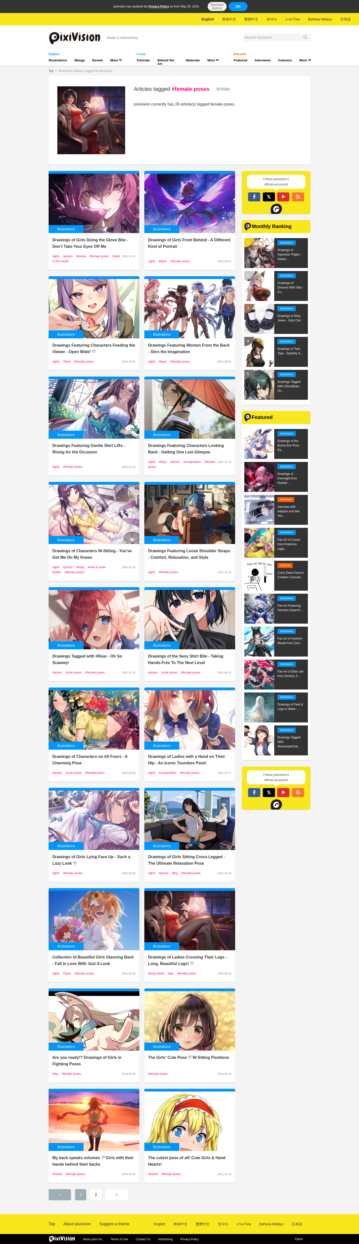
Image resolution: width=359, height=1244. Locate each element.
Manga (80, 60)
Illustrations (58, 60)
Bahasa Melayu (320, 19)
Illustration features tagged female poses (85, 71)
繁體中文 (251, 19)
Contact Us (143, 1239)
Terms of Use (119, 1239)
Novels (97, 60)
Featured (240, 60)
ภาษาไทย (292, 19)
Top (51, 71)
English (207, 19)
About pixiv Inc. (93, 1239)
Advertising (165, 1239)
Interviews (263, 60)
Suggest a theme (114, 1224)
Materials (193, 60)
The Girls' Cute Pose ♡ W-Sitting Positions (188, 1057)
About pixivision (77, 1224)
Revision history (217, 6)
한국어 (272, 19)
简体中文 (229, 19)
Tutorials (143, 60)
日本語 (345, 19)
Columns (285, 60)
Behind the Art (166, 62)
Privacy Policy (159, 6)
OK (238, 6)
